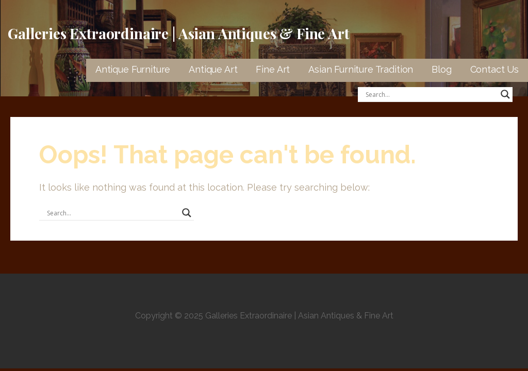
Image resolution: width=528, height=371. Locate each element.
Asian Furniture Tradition (360, 69)
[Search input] (431, 94)
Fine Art (273, 69)
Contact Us (494, 69)
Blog (441, 69)
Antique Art (213, 69)
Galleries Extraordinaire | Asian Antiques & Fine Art (179, 33)
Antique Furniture (132, 69)
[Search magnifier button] (505, 94)
